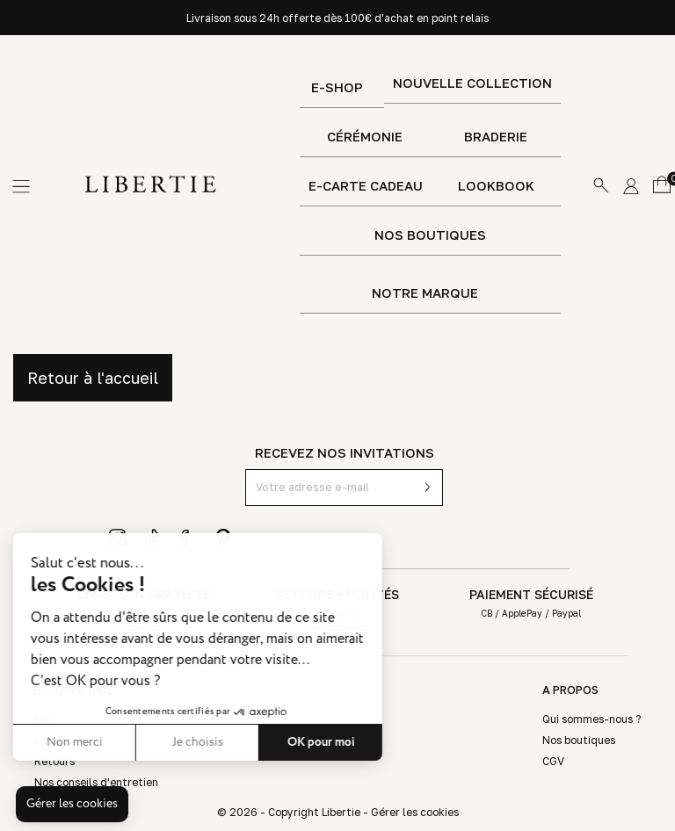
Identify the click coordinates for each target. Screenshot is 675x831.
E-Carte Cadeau (365, 185)
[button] (72, 804)
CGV (553, 761)
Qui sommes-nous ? (591, 719)
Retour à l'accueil (92, 377)
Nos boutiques (430, 235)
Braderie (495, 136)
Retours (54, 761)
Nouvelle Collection (472, 83)
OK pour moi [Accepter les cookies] (245, 742)
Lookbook (496, 185)
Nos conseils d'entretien (96, 782)
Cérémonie (365, 136)
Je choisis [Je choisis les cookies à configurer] (121, 742)
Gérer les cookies (415, 812)
